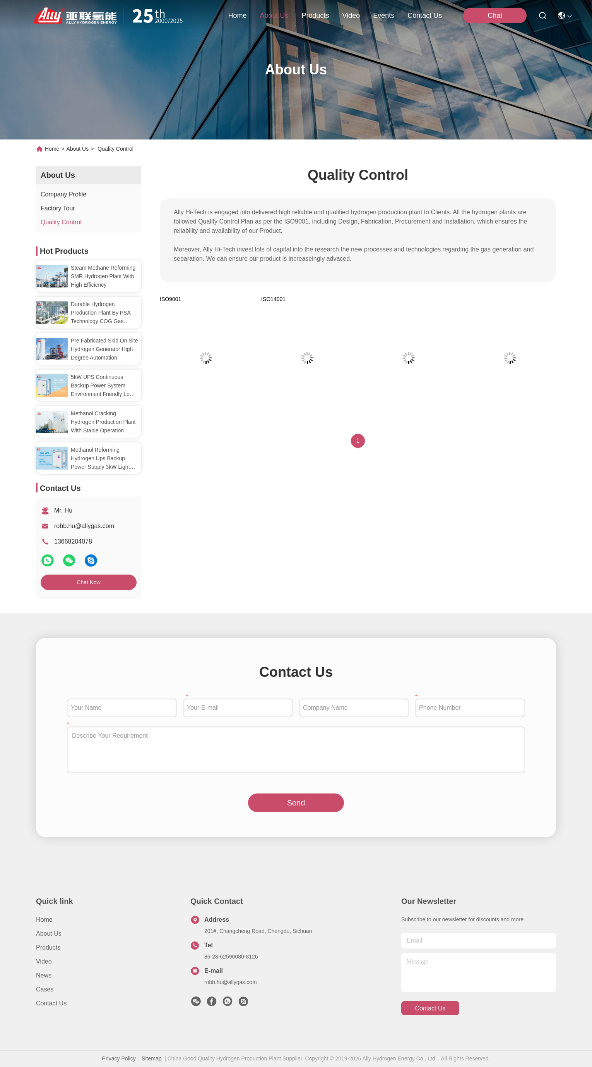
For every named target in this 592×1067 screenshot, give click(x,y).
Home (237, 15)
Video (44, 961)
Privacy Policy (119, 1058)
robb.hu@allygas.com (84, 526)
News (43, 975)
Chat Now (88, 582)
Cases (44, 989)
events (383, 15)
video (351, 15)
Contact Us (51, 1003)
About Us (78, 149)
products (315, 15)
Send (296, 803)
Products (48, 947)
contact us (424, 15)
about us (274, 15)
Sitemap (151, 1058)
